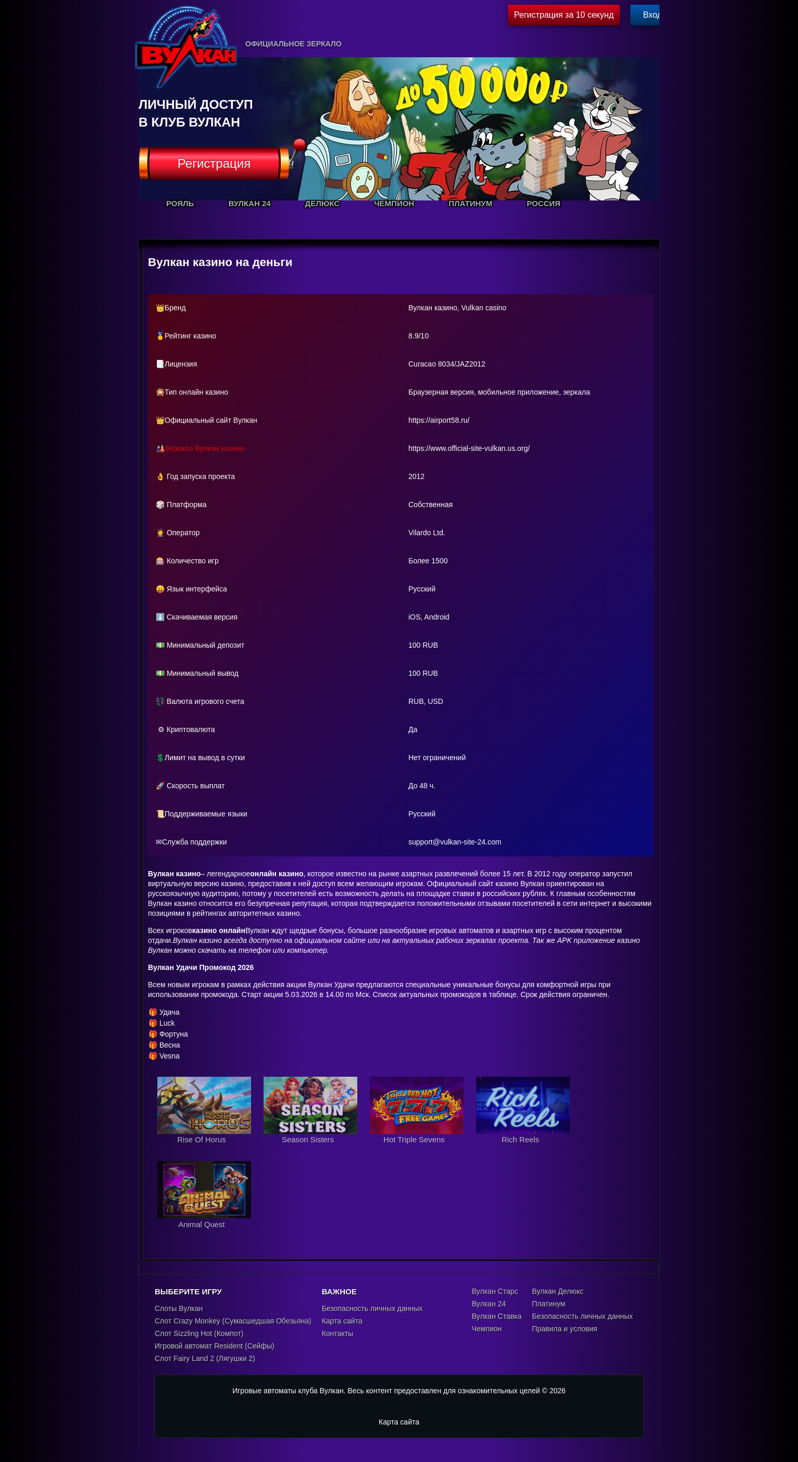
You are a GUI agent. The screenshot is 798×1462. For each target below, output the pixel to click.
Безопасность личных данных (372, 1309)
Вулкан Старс (495, 1292)
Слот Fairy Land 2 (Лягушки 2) (205, 1359)
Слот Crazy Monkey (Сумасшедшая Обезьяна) (233, 1321)
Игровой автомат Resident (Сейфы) (215, 1346)
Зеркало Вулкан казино (204, 448)
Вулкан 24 (489, 1304)
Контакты (337, 1334)
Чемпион (487, 1329)
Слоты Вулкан (179, 1309)
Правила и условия (564, 1329)
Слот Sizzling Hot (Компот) (199, 1334)
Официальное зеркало (293, 44)
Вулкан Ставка (497, 1317)
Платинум (548, 1304)
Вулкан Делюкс (557, 1292)
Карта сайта (342, 1321)
